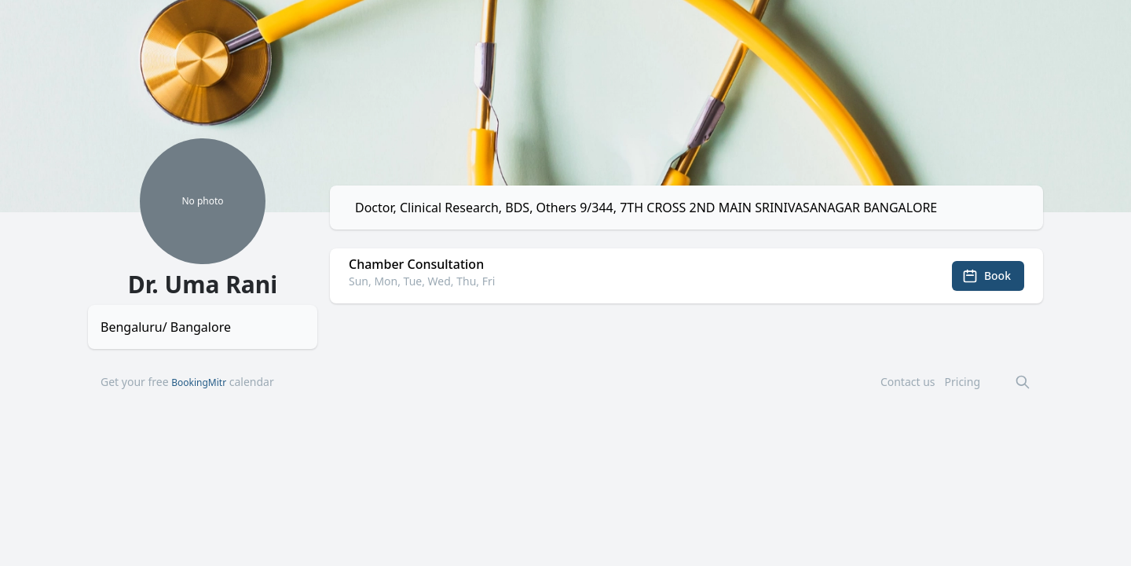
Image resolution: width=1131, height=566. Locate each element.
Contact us (907, 381)
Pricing (962, 381)
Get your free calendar (187, 381)
